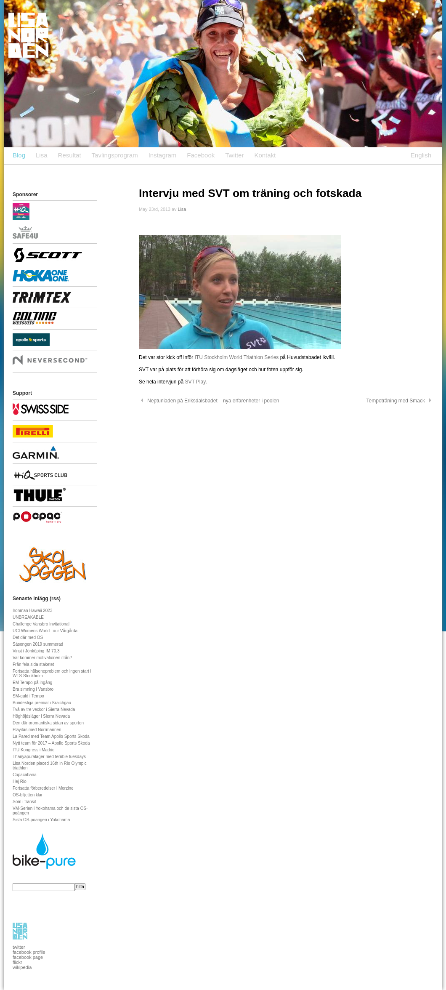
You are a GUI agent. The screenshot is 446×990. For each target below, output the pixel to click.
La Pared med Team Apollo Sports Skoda (51, 736)
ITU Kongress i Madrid (33, 750)
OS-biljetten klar (27, 795)
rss (55, 598)
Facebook (201, 155)
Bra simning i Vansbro (33, 689)
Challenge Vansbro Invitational (41, 624)
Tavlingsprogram (115, 155)
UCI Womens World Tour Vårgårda (45, 630)
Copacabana (25, 774)
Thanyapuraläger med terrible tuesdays (49, 756)
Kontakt (265, 155)
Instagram (163, 155)
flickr (17, 962)
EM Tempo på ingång (32, 682)
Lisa (42, 155)
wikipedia (22, 967)
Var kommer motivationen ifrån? (42, 657)
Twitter (234, 155)
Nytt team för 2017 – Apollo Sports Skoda (51, 743)
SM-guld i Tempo (28, 696)
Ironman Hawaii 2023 (33, 610)
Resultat (69, 155)
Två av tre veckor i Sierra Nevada (44, 709)
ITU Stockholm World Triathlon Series (237, 357)
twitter (19, 947)
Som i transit (24, 801)
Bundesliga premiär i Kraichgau (42, 702)
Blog (19, 155)
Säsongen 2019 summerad (38, 644)
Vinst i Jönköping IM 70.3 (36, 651)
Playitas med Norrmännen (37, 729)
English (421, 155)
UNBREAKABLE (28, 617)
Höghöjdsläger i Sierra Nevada (41, 716)
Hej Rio (20, 781)
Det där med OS (28, 637)
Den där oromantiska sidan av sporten (48, 723)
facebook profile (29, 952)
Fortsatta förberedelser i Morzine (43, 788)
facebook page (28, 957)
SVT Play (195, 382)
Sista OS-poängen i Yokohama (41, 819)
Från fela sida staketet (33, 664)
